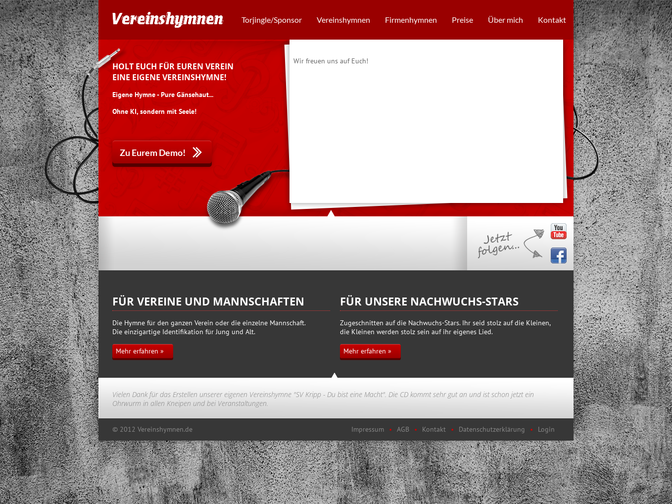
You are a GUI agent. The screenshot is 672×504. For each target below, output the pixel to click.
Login (546, 429)
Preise (462, 19)
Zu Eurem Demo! (153, 152)
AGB (403, 429)
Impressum (367, 429)
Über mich (505, 19)
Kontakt (552, 19)
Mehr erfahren (137, 351)
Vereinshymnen (343, 19)
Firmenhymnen (411, 19)
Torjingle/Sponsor (271, 19)
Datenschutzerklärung (492, 429)
